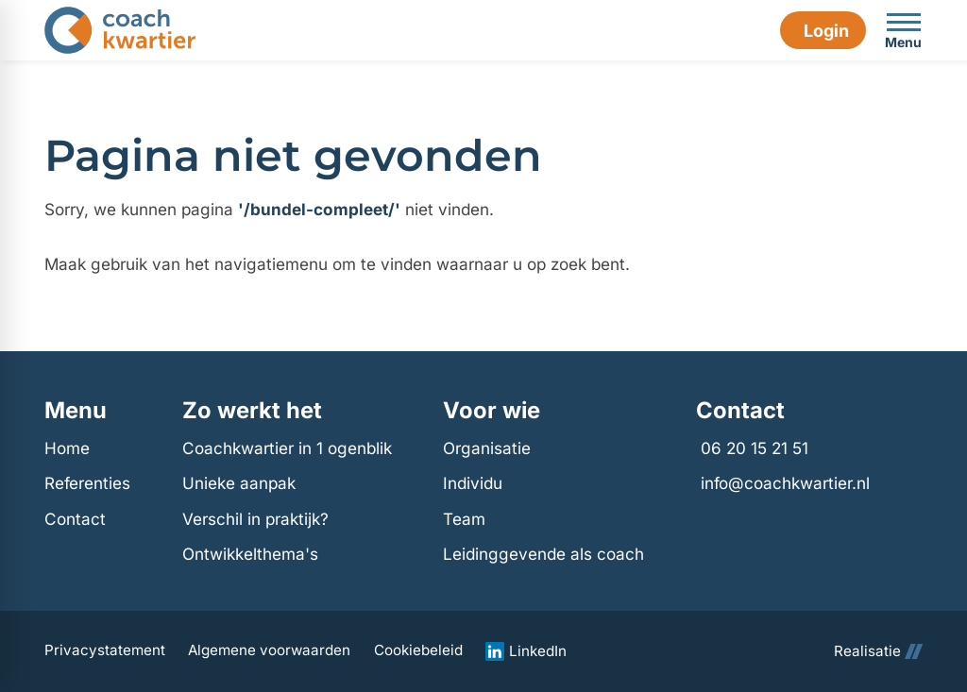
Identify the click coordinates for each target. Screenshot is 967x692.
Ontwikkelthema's (250, 554)
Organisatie (487, 448)
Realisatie (878, 651)
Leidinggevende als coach (543, 554)
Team (464, 519)
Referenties (87, 483)
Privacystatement (104, 650)
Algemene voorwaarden (269, 650)
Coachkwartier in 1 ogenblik (287, 448)
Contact (75, 519)
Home (67, 448)
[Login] (822, 30)
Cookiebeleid (418, 650)
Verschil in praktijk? (255, 519)
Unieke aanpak (239, 483)
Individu (472, 483)
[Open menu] (904, 30)
